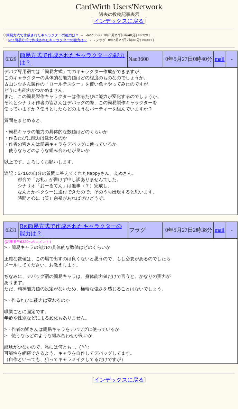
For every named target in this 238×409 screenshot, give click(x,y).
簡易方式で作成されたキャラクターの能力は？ (43, 35)
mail (220, 60)
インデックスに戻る (119, 21)
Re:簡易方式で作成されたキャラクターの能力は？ (47, 40)
